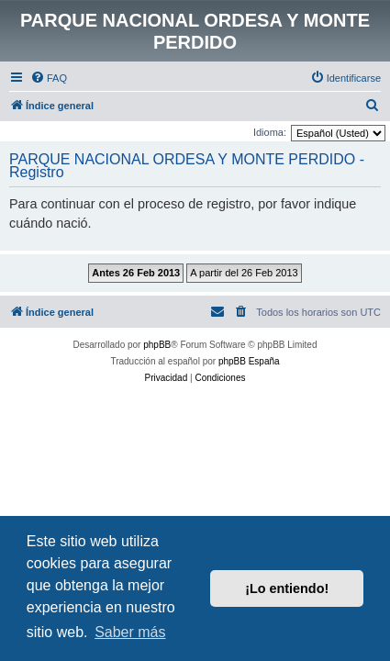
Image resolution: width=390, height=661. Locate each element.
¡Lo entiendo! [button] (287, 588)
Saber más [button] (130, 632)
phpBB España (249, 361)
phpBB (157, 345)
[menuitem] (48, 78)
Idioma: (269, 132)
